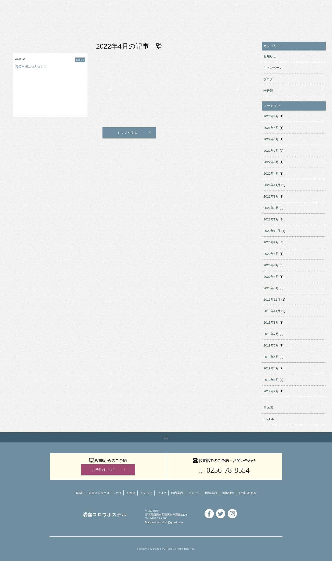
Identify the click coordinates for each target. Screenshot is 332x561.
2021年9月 (271, 196)
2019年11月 (271, 311)
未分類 (268, 90)
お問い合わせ (175, 7)
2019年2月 (271, 391)
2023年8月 (271, 116)
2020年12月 (271, 231)
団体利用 (148, 7)
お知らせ (269, 56)
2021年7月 (271, 219)
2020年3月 (271, 288)
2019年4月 (271, 368)
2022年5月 (271, 162)
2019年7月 (271, 334)
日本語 (268, 408)
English (200, 7)
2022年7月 (271, 150)
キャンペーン (272, 67)
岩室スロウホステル (73, 7)
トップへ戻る (127, 133)
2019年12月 (271, 299)
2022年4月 (271, 173)
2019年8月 (271, 322)
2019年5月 (271, 357)
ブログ (268, 79)
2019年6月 (271, 345)
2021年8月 (271, 208)
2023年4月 (271, 127)
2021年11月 (271, 185)
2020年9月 (271, 242)
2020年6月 (271, 265)
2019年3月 (271, 379)
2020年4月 (271, 276)
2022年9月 (271, 139)
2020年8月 (271, 253)
